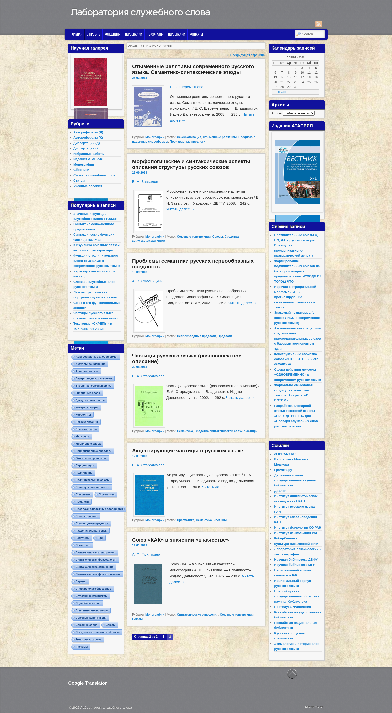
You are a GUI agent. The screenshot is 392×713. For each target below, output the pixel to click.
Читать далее (180, 209)
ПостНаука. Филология (292, 607)
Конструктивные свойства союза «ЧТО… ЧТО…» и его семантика (296, 359)
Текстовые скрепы (88, 639)
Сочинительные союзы (92, 610)
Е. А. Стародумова (148, 376)
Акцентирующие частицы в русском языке (188, 450)
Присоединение (86, 516)
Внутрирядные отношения (94, 378)
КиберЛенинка (286, 538)
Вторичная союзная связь (94, 385)
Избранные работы (89, 154)
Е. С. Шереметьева (187, 87)
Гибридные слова (88, 392)
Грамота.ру (283, 470)
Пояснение (83, 494)
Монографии (155, 137)
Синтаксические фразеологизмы (98, 574)
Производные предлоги (188, 141)
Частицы (251, 431)
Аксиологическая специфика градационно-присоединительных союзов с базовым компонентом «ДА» (297, 338)
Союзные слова (87, 624)
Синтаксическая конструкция (96, 552)
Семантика (185, 431)
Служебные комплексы (92, 595)
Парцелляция (85, 465)
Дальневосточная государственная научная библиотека (295, 480)
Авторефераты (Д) (88, 132)
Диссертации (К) (87, 148)
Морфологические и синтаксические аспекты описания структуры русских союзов (191, 164)
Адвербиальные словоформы (96, 356)
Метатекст (83, 436)
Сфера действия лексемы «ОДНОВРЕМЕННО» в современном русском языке (297, 375)
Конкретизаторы (87, 407)
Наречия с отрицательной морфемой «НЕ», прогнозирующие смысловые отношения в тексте (295, 297)
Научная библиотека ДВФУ (296, 559)
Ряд (100, 537)
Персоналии (133, 34)
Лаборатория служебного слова (140, 12)
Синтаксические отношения (197, 614)
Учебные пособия (88, 186)
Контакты (196, 34)
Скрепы (81, 581)
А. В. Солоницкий (147, 281)
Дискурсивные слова (90, 400)
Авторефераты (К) (88, 137)
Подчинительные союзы (93, 479)
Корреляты (83, 414)
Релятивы (83, 537)
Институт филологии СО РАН (297, 527)
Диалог (280, 491)
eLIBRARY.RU (285, 454)
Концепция (113, 34)
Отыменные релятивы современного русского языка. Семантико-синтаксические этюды (193, 69)
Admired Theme (314, 707)
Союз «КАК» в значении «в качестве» (180, 540)
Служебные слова (88, 603)
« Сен (282, 92)
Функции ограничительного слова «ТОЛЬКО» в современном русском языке (97, 261)
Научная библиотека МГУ (294, 565)
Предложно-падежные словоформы (100, 508)
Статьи (79, 180)
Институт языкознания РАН (296, 533)
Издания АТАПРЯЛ (89, 159)
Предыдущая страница (245, 55)
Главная (76, 34)
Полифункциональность (92, 487)
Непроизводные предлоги (196, 336)
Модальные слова (88, 443)
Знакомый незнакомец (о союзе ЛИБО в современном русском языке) (297, 318)
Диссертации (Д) (87, 143)
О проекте (93, 34)
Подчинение (84, 472)
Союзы (217, 236)
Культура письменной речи (296, 544)
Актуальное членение (91, 363)
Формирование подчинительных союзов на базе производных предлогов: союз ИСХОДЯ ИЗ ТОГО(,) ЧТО (298, 271)
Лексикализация (189, 137)
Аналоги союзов (87, 371)
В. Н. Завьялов (145, 181)
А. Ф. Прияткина (146, 554)
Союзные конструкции (194, 236)
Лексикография (86, 429)
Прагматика (185, 520)
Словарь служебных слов (95, 175)
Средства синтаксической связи (219, 431)
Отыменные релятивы (220, 137)
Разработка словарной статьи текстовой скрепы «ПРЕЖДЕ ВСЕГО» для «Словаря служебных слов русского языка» (296, 416)
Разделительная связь (91, 530)
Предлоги (225, 336)
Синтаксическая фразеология (96, 559)
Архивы (277, 113)
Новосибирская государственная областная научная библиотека (297, 596)
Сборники (81, 170)
